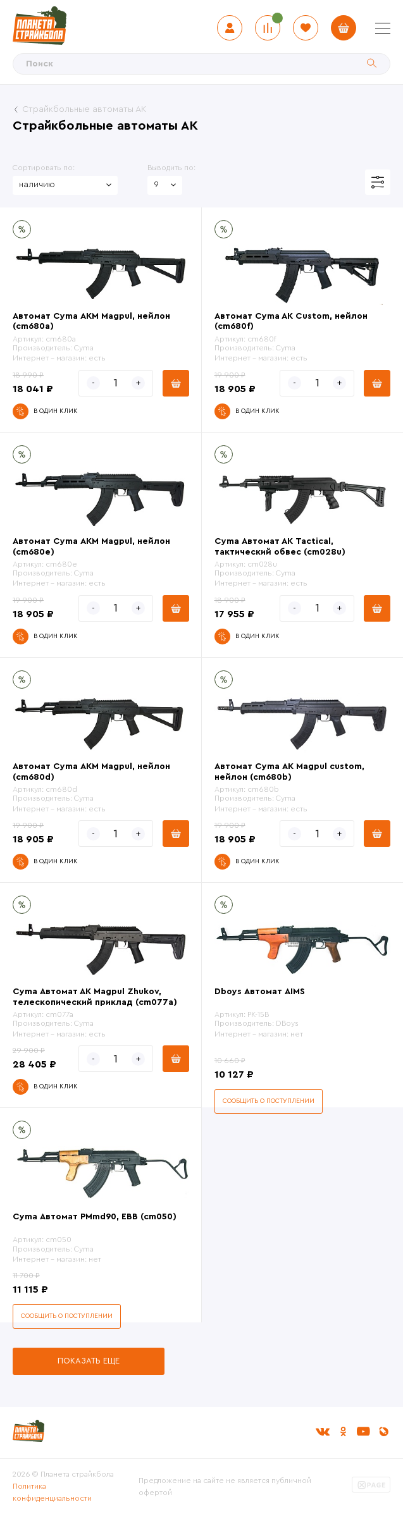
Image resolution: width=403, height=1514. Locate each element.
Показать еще (89, 1361)
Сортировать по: (44, 167)
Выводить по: (171, 167)
